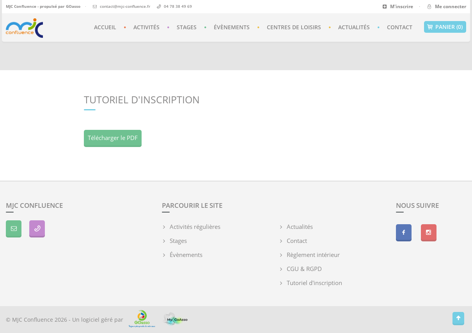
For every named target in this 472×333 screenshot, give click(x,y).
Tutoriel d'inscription (314, 283)
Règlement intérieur (313, 255)
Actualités (354, 27)
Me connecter (446, 6)
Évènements (232, 27)
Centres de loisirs (294, 27)
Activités (146, 27)
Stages (187, 27)
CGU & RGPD (304, 269)
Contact (399, 27)
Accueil (105, 27)
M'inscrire (397, 6)
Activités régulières (195, 226)
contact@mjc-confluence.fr (125, 6)
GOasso (73, 6)
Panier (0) (445, 27)
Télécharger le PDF (113, 138)
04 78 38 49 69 (178, 6)
